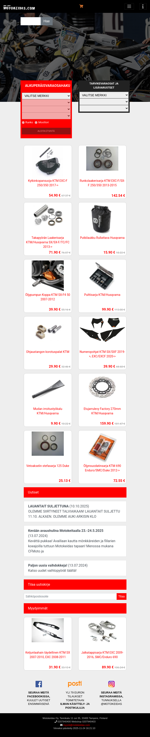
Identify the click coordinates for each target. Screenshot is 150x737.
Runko (27, 122)
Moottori (42, 122)
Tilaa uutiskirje (39, 584)
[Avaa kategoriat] (129, 6)
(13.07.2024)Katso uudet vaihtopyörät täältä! (58, 568)
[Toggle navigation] (143, 6)
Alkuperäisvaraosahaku (47, 86)
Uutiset (33, 492)
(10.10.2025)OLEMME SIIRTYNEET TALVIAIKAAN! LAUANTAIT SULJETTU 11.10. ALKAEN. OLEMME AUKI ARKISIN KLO (74, 511)
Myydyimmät (38, 608)
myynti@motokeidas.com (76, 725)
